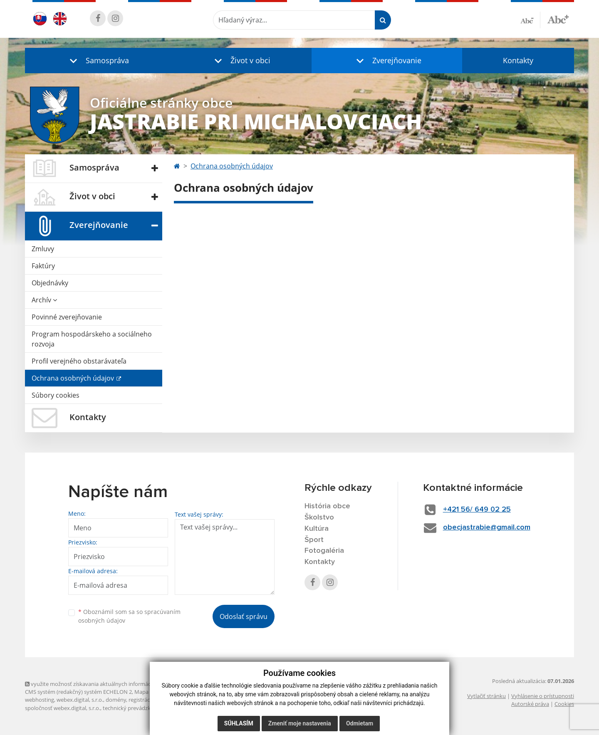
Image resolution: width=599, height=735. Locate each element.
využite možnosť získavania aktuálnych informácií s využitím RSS (107, 684)
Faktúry (43, 265)
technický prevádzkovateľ (134, 708)
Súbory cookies (55, 395)
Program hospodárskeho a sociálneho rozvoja (92, 339)
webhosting (39, 699)
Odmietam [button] (359, 723)
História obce (327, 506)
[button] (97, 60)
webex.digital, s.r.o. (80, 699)
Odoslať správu (243, 616)
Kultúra (316, 528)
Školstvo (319, 517)
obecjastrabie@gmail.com (486, 527)
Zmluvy (43, 248)
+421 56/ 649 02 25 (477, 509)
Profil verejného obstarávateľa (79, 361)
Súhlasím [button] (238, 723)
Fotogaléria (324, 550)
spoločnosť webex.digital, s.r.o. (62, 708)
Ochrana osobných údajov (74, 378)
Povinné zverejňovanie (67, 317)
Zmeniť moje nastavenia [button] (299, 723)
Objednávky (50, 282)
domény (116, 699)
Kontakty (518, 60)
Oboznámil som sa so (129, 616)
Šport (314, 540)
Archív (44, 299)
